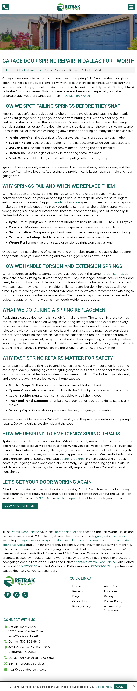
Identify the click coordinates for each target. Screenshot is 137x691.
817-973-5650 (43, 498)
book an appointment (72, 498)
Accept (121, 686)
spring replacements (98, 540)
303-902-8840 (27, 566)
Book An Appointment (20, 505)
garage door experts (69, 532)
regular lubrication (66, 202)
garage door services (110, 536)
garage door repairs (31, 540)
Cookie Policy (104, 686)
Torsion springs (113, 274)
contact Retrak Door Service (96, 562)
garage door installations (64, 540)
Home (9, 70)
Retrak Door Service (25, 532)
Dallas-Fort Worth (77, 96)
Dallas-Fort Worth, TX (29, 70)
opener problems (72, 459)
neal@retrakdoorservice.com (29, 669)
